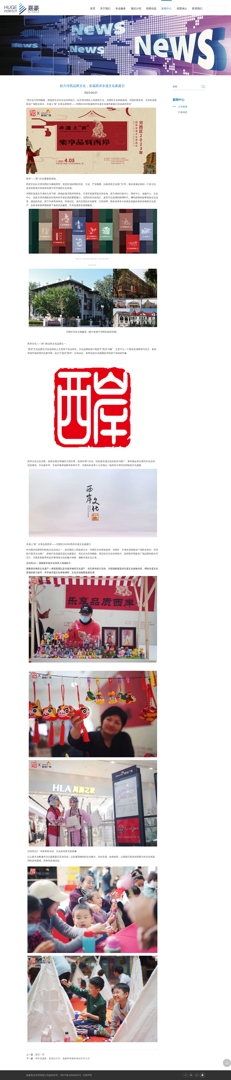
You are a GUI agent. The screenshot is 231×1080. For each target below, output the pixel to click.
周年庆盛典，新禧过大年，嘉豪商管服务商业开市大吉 (62, 1058)
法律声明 (87, 1075)
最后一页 (39, 1054)
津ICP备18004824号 (70, 1075)
